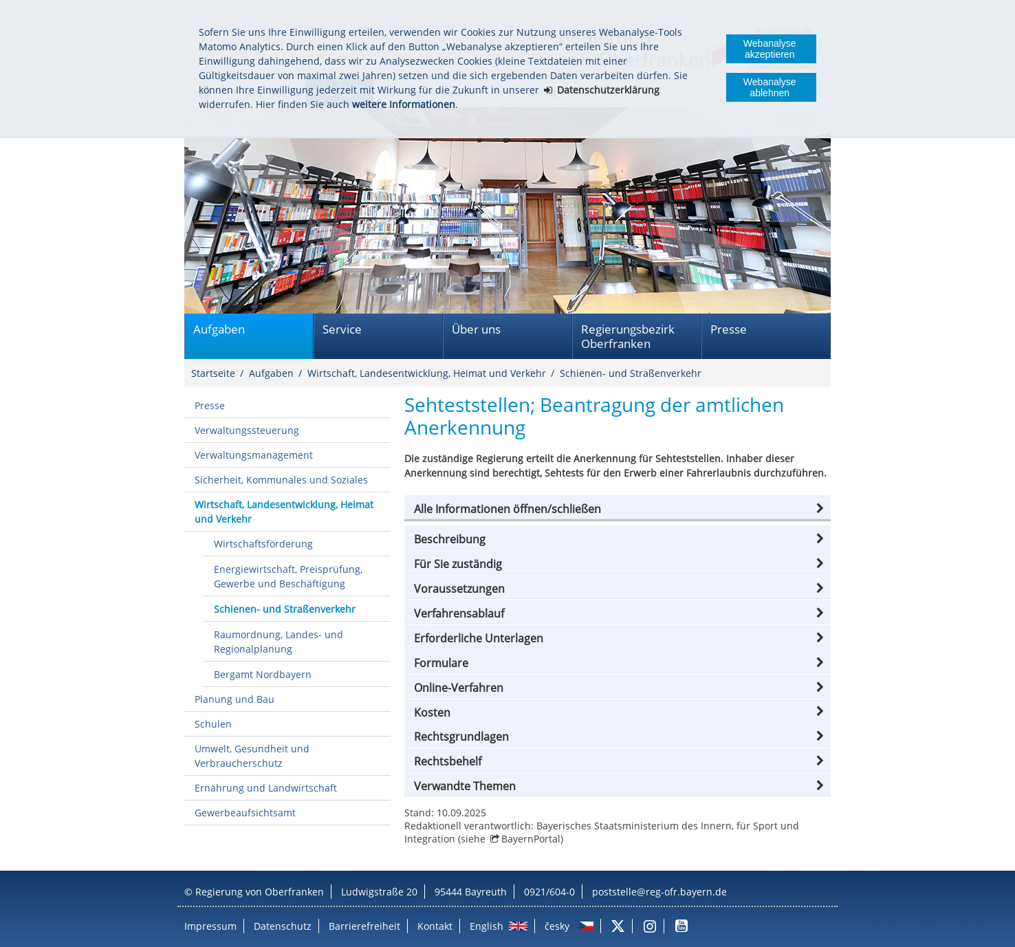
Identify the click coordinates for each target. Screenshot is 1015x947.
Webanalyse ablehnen (769, 87)
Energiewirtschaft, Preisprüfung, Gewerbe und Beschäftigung (288, 576)
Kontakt (434, 926)
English (486, 926)
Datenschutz (283, 926)
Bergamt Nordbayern (263, 674)
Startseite (213, 373)
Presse (728, 329)
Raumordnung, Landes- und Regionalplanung (278, 641)
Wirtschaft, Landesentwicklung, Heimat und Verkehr (426, 373)
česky (557, 926)
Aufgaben (219, 329)
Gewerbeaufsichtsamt (245, 812)
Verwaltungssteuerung (247, 430)
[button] (617, 509)
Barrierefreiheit (364, 926)
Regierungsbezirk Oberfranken (628, 336)
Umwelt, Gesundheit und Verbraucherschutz (252, 756)
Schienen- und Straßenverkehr (630, 373)
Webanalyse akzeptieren (769, 49)
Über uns (476, 329)
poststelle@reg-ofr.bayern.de (659, 891)
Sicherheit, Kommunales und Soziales (281, 479)
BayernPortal (530, 838)
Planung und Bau (234, 699)
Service (342, 329)
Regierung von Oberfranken (259, 891)
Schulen (213, 723)
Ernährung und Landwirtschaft (266, 787)
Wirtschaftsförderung (263, 543)
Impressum (210, 926)
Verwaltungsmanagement (254, 454)
